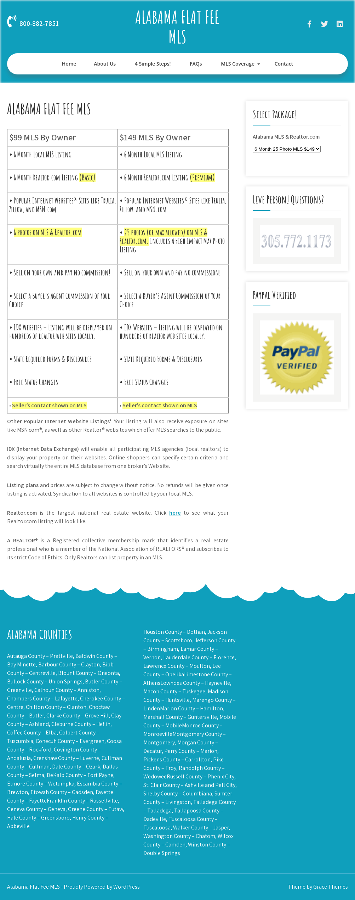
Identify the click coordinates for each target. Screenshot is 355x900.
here (175, 512)
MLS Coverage (237, 63)
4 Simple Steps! (153, 63)
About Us (105, 63)
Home (69, 63)
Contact (284, 63)
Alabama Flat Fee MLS (177, 26)
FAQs (196, 63)
